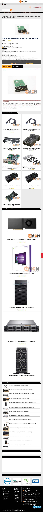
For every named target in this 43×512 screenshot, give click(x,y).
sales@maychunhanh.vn (31, 501)
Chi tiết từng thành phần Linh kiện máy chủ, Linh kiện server (18, 385)
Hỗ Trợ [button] (41, 255)
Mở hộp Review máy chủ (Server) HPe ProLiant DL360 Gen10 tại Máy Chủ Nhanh (21, 407)
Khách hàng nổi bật (6, 491)
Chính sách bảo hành (17, 495)
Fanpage (5, 450)
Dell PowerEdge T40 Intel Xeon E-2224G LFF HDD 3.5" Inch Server (21, 307)
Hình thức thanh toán (6, 497)
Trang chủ (3, 16)
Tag (21, 66)
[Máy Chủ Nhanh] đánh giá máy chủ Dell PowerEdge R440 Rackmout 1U (20, 419)
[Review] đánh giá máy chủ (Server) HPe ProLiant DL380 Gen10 (19, 411)
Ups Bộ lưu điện (15, 16)
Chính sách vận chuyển (17, 498)
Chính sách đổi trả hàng (18, 500)
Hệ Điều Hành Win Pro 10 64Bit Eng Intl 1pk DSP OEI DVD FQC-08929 (21, 273)
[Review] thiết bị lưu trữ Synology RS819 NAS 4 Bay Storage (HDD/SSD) (20, 431)
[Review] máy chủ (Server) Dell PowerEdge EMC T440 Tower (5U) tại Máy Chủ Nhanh (22, 402)
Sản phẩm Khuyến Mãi (8, 208)
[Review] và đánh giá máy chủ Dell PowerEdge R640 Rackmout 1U (19, 415)
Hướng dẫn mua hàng (6, 494)
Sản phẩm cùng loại (7, 112)
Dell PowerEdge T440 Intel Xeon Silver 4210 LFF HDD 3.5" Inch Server (21, 375)
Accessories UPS (22, 16)
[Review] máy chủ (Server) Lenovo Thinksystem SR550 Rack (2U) (19, 398)
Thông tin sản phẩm (7, 66)
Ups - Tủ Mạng (9, 16)
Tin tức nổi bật (6, 382)
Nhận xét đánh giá (16, 66)
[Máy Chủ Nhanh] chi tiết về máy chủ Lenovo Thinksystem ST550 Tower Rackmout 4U (22, 423)
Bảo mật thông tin (17, 492)
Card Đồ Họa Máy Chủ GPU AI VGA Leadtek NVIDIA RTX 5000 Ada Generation (21, 239)
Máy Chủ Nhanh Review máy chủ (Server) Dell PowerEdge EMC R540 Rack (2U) (21, 393)
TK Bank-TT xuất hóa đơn (6, 499)
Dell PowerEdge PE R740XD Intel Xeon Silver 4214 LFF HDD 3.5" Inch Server (21, 341)
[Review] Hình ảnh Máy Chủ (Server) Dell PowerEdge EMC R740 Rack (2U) (20, 389)
